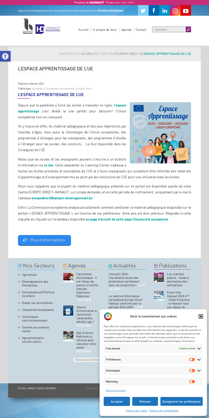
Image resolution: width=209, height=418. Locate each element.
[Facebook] (154, 10)
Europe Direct (128, 53)
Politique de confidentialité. (164, 410)
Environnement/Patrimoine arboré (38, 294)
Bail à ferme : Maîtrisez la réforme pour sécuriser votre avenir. (86, 340)
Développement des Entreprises (35, 283)
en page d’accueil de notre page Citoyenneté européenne (127, 219)
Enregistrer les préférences (181, 401)
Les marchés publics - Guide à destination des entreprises (178, 279)
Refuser (145, 401)
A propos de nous (105, 29)
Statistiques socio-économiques (34, 318)
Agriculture (29, 275)
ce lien (48, 165)
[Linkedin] (164, 10)
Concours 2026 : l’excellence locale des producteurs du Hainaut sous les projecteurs (124, 279)
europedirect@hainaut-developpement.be (62, 198)
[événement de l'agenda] (68, 278)
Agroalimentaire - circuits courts (33, 340)
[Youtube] (185, 10)
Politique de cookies (136, 410)
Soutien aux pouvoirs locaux (35, 329)
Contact (141, 29)
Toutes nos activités (87, 359)
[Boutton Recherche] (188, 29)
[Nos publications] (159, 278)
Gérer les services (116, 390)
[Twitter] (143, 10)
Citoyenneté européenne (38, 310)
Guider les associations (37, 303)
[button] (5, 56)
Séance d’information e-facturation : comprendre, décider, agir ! (87, 314)
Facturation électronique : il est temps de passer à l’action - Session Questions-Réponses (88, 285)
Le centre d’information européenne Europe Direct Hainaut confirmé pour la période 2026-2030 (126, 301)
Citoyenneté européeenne (59, 88)
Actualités (38, 88)
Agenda (126, 29)
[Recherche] (169, 29)
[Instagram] (175, 10)
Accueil (83, 29)
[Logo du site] (41, 26)
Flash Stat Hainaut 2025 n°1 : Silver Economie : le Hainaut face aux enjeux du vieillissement (178, 301)
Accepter (117, 401)
